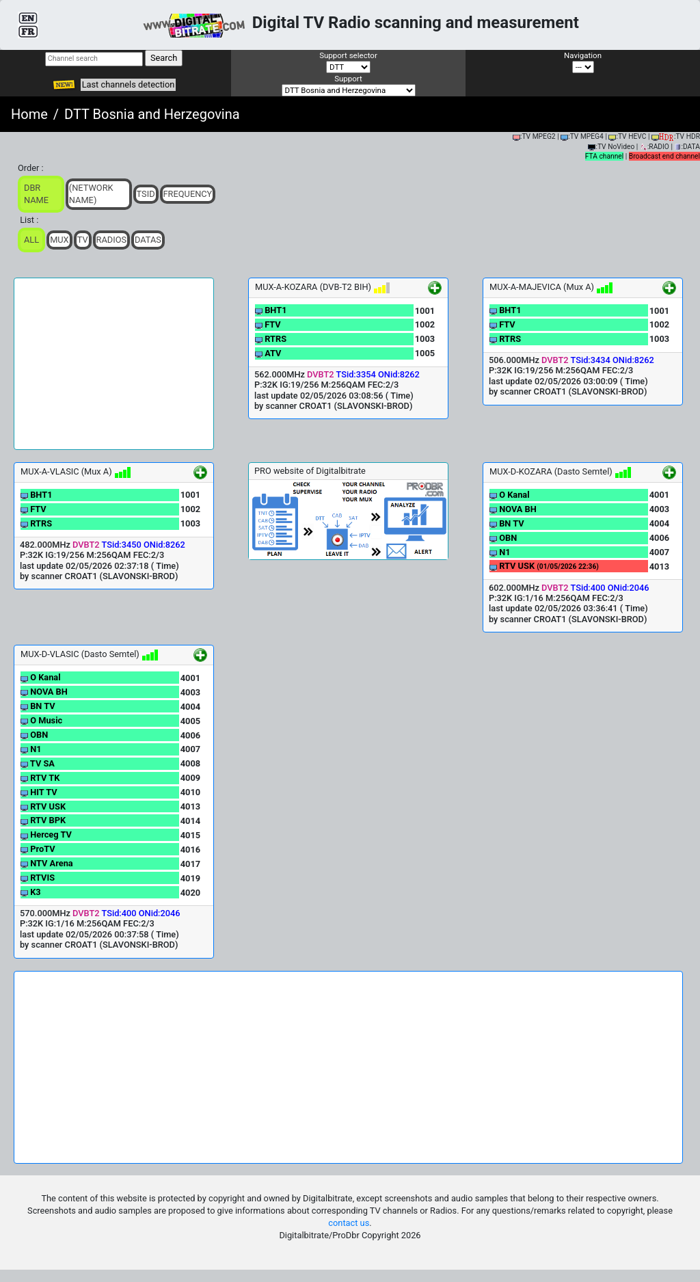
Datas (148, 240)
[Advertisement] (113, 363)
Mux (59, 240)
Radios (111, 240)
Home (29, 114)
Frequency (188, 194)
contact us (348, 1223)
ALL (31, 240)
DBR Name (36, 194)
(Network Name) (91, 194)
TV (82, 240)
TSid (146, 194)
